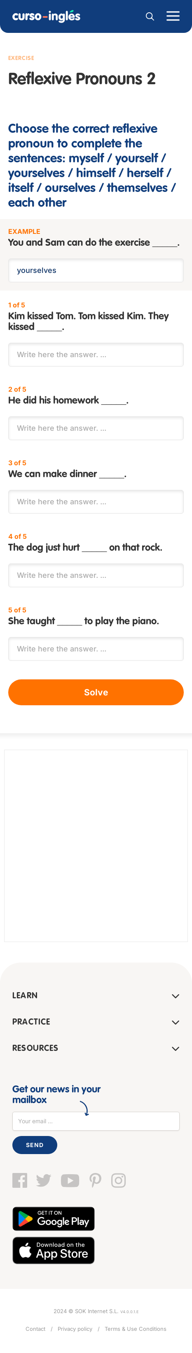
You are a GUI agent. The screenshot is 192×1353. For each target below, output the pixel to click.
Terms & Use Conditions (135, 1328)
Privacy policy (75, 1328)
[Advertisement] (96, 846)
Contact (35, 1328)
